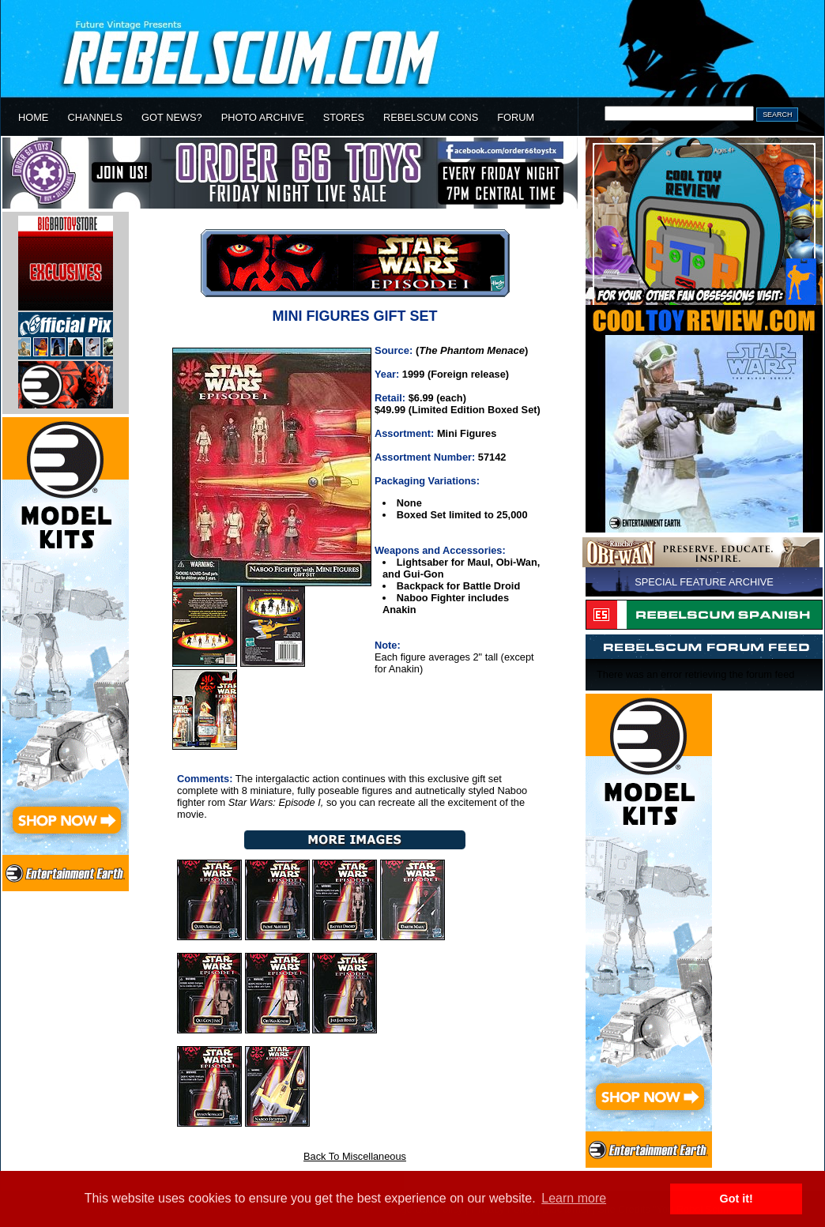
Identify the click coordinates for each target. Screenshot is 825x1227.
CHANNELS (94, 117)
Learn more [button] (573, 1198)
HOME (33, 117)
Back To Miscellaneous (354, 1156)
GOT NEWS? (171, 117)
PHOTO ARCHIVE (262, 117)
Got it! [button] (736, 1198)
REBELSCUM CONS (430, 117)
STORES (343, 117)
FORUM (515, 117)
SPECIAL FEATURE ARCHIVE (704, 582)
